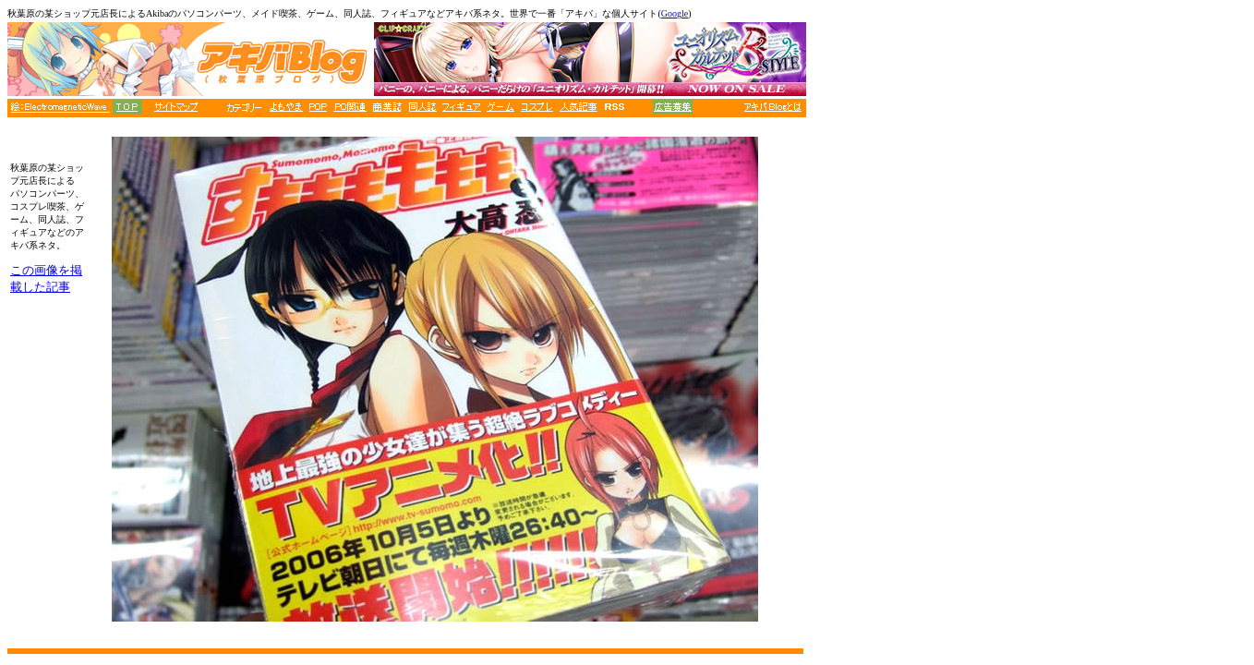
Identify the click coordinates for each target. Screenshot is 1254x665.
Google (674, 13)
